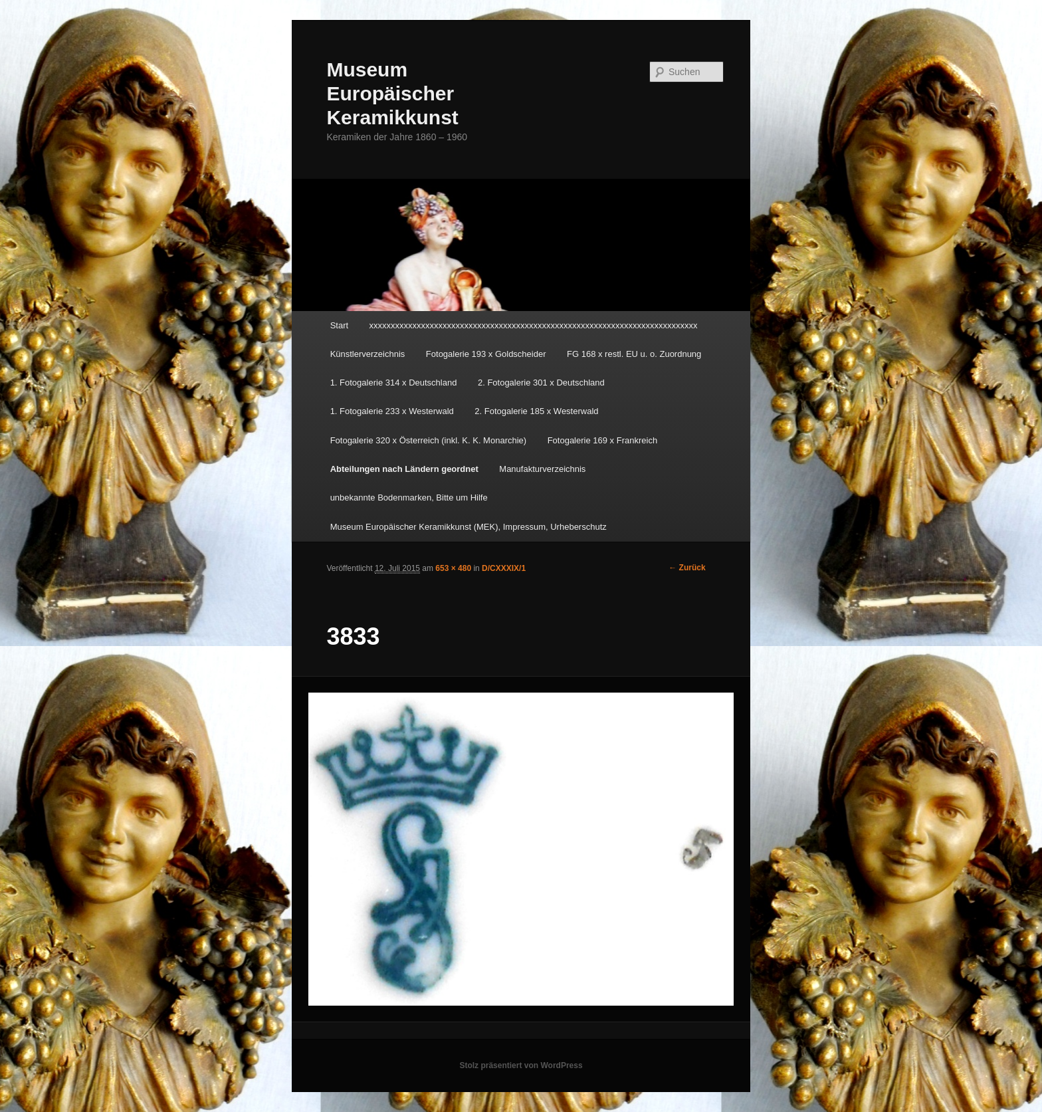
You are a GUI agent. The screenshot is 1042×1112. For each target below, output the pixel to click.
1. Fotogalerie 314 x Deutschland (393, 383)
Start (339, 325)
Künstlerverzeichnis (367, 354)
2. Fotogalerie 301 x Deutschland (541, 383)
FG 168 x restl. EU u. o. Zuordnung (634, 354)
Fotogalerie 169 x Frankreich (602, 440)
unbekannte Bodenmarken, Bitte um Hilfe (409, 497)
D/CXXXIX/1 (504, 568)
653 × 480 (453, 568)
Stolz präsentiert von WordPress (520, 1065)
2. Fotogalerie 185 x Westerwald (536, 411)
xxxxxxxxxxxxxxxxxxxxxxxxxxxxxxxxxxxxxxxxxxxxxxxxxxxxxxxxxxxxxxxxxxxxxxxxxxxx (533, 325)
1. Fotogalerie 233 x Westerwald (392, 411)
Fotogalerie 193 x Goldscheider (486, 354)
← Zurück (687, 567)
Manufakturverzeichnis (542, 469)
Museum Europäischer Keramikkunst (392, 93)
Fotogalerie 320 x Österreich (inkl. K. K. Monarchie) (428, 440)
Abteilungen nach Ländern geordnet (404, 469)
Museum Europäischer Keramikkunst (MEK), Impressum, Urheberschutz (468, 527)
